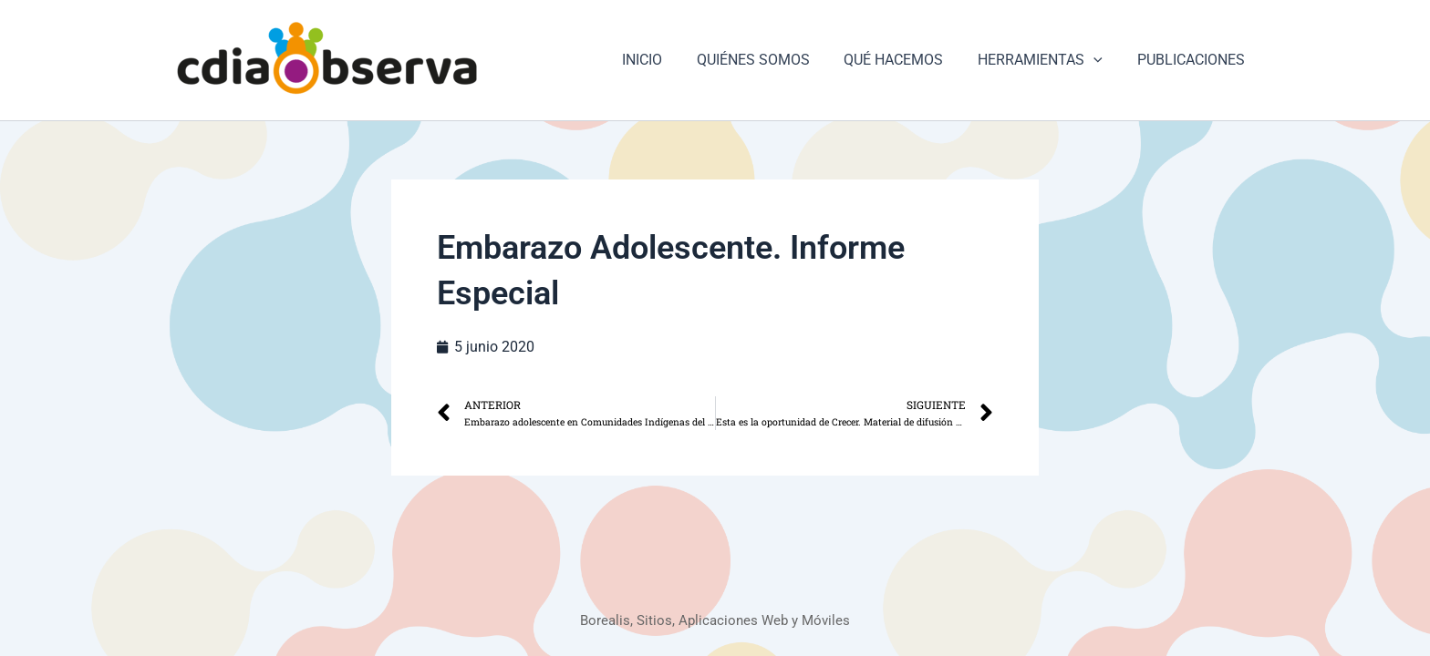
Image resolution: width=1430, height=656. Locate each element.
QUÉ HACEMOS (907, 59)
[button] (1102, 60)
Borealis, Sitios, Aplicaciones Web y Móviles (715, 620)
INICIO (666, 59)
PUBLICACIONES (1194, 59)
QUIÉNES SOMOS (771, 59)
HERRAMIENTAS (1048, 60)
